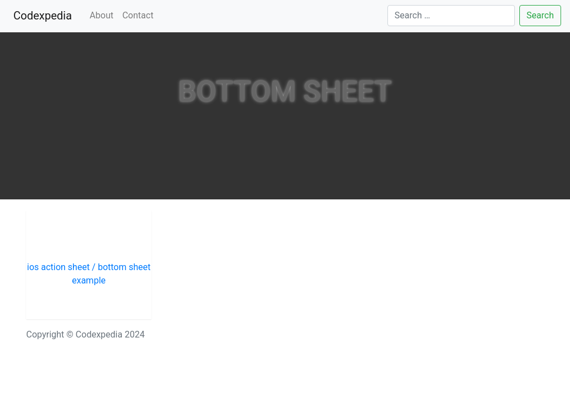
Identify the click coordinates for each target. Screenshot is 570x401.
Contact (138, 15)
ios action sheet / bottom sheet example (88, 274)
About (102, 15)
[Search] (451, 15)
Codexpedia (44, 14)
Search (540, 15)
